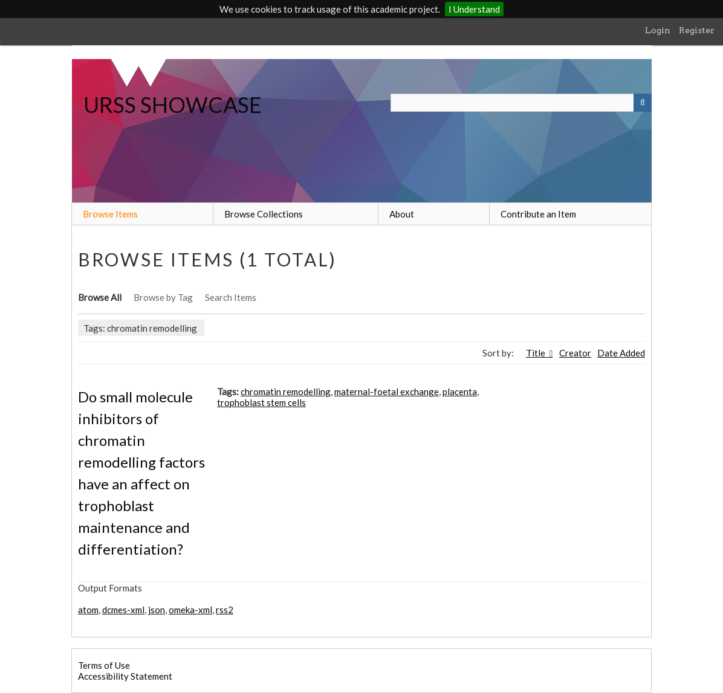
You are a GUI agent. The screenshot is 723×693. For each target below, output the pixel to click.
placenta (460, 391)
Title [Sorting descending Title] (536, 352)
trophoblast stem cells (261, 402)
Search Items (230, 297)
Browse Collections (263, 213)
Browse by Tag (163, 297)
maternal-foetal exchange (386, 391)
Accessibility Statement (125, 676)
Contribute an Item (538, 213)
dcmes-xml (123, 609)
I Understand (474, 9)
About (401, 213)
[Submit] (643, 103)
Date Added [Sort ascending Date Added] (621, 352)
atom (88, 609)
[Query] (521, 103)
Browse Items (110, 213)
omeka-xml (190, 609)
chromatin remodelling (286, 391)
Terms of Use (104, 665)
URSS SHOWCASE (172, 104)
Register (697, 30)
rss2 (224, 609)
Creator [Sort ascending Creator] (575, 352)
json (156, 609)
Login (657, 30)
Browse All (100, 297)
